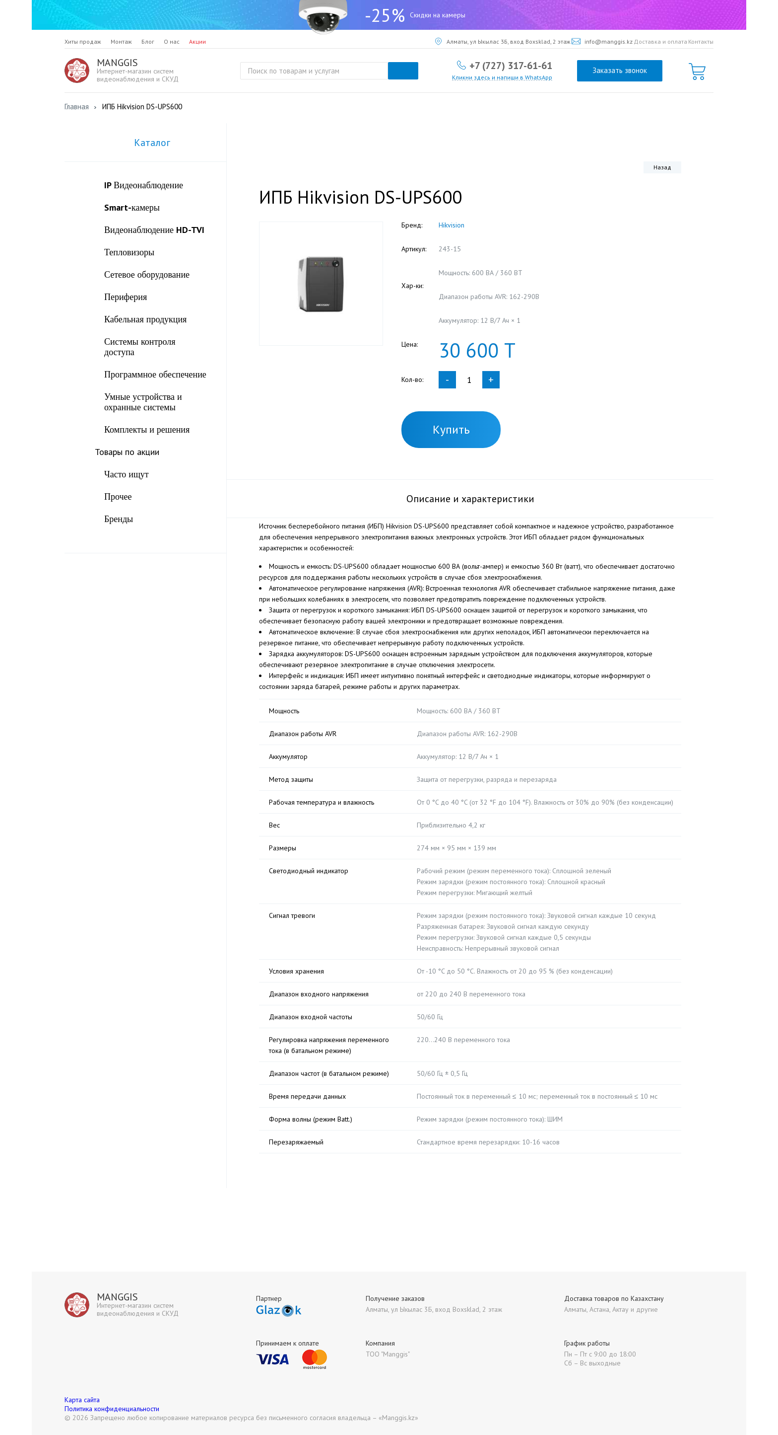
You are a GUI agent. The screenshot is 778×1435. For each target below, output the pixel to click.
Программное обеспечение (155, 374)
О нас (172, 41)
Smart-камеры (132, 207)
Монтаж (121, 41)
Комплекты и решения (147, 429)
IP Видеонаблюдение (143, 185)
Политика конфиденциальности (112, 1408)
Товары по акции (127, 451)
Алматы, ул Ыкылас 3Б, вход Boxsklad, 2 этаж (503, 41)
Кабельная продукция (145, 319)
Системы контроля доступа (140, 346)
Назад (662, 167)
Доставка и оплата (660, 41)
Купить (451, 429)
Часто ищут (126, 474)
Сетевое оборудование (147, 274)
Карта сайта (82, 1399)
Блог (147, 41)
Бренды (118, 519)
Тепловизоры (129, 252)
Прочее (118, 496)
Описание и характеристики (470, 498)
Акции (197, 41)
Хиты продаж (83, 41)
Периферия (125, 297)
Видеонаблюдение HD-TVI (154, 230)
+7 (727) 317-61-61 (510, 65)
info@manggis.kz (602, 41)
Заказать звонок (619, 70)
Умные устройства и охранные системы (143, 401)
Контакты (700, 41)
